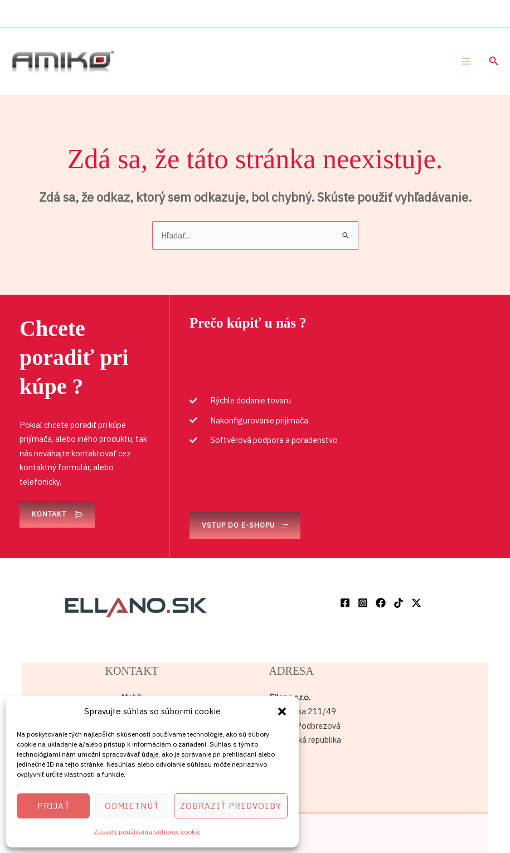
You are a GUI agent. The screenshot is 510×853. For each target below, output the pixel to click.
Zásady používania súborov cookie (147, 831)
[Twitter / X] (416, 603)
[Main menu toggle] (466, 61)
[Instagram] (363, 603)
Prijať (53, 806)
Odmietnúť (132, 806)
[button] (282, 711)
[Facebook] (345, 603)
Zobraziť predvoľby (230, 806)
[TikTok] (398, 603)
